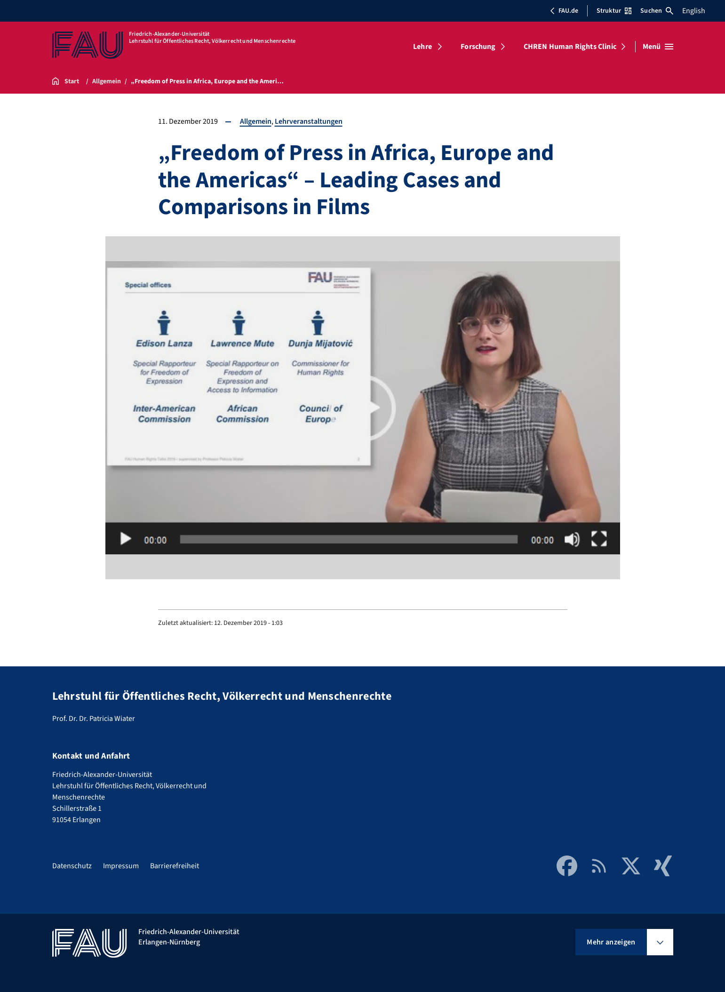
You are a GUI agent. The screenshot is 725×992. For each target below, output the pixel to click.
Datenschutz (72, 866)
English (693, 11)
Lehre (422, 46)
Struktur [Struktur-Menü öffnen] (614, 11)
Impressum (121, 866)
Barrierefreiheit (174, 866)
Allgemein (255, 121)
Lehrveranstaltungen (309, 121)
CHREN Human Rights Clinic (570, 46)
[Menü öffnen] (658, 46)
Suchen (656, 11)
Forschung (478, 46)
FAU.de (564, 11)
